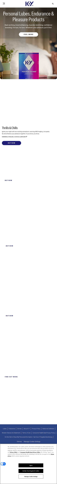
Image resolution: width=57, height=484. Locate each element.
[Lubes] (5, 429)
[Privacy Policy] (36, 429)
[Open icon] (53, 4)
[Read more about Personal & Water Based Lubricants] (28, 34)
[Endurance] (12, 429)
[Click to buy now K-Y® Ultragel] (8, 180)
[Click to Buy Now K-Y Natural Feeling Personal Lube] (9, 316)
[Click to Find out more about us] (11, 377)
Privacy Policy (13, 453)
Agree (31, 466)
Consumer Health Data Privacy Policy (30, 453)
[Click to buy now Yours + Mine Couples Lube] (11, 143)
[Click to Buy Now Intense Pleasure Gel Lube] (9, 246)
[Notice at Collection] (48, 429)
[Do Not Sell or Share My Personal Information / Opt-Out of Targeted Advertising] (28, 437)
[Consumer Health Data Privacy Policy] (43, 433)
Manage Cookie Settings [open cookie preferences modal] (32, 441)
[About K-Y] (27, 429)
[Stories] (19, 429)
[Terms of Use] (26, 433)
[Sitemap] (19, 441)
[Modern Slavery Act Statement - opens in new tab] (11, 433)
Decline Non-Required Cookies (31, 471)
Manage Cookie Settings (30, 477)
